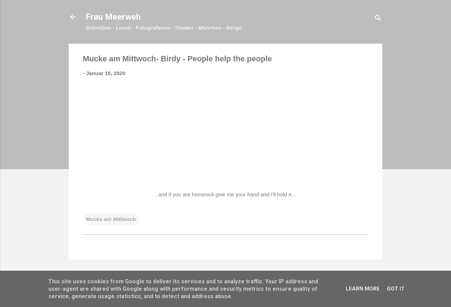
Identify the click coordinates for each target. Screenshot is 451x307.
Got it (395, 288)
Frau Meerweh (113, 17)
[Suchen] (378, 19)
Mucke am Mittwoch (111, 219)
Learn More (363, 288)
